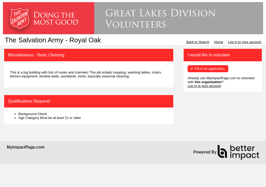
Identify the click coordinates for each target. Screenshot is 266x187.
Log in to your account (244, 42)
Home (218, 42)
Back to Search (197, 42)
